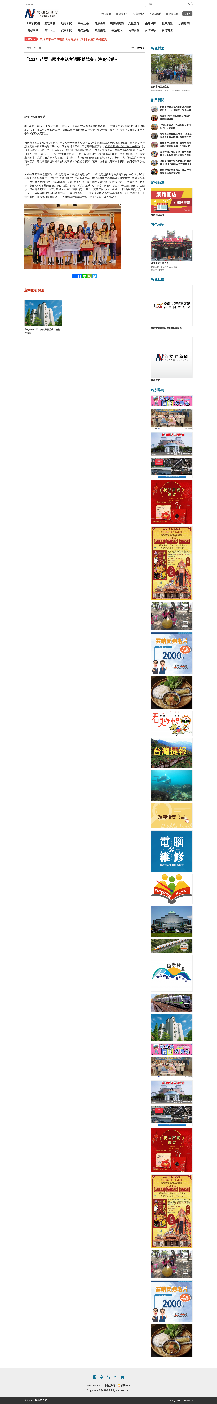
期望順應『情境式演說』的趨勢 (122, 146)
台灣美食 (133, 30)
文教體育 (133, 23)
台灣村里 (167, 30)
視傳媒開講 (117, 23)
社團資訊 (167, 23)
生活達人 (116, 30)
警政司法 (32, 30)
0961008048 (93, 1385)
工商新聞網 (33, 23)
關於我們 (110, 1385)
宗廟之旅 (83, 23)
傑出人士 (49, 30)
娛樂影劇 (184, 23)
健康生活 (100, 23)
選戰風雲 (49, 23)
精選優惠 (100, 30)
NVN (133, 48)
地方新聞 (66, 23)
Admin (190, 1400)
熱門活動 (83, 30)
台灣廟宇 (150, 30)
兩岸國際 (150, 23)
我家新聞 (66, 30)
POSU (182, 1400)
